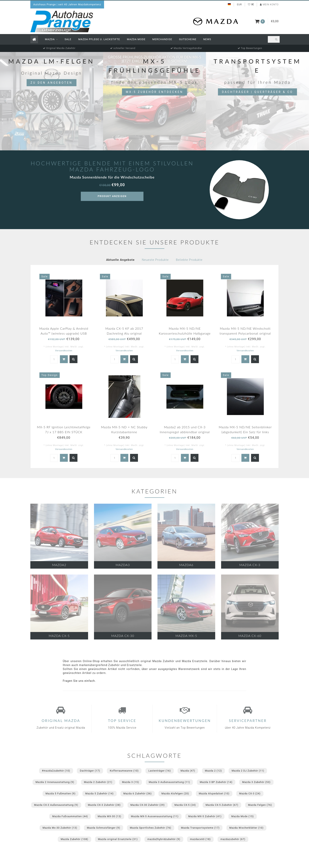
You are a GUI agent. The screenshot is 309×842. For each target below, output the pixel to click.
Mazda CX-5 (185, 804)
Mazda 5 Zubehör (99, 793)
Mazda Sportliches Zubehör (150, 827)
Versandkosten (64, 350)
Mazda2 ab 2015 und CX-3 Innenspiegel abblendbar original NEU (185, 432)
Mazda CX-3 (250, 793)
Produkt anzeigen (112, 196)
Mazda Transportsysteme (200, 827)
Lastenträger (159, 770)
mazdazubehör (233, 839)
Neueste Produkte (155, 260)
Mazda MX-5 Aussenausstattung (155, 816)
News (207, 39)
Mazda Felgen (260, 804)
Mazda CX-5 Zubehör (222, 804)
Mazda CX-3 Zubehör (104, 804)
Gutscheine (187, 39)
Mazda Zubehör (74, 839)
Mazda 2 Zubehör (98, 782)
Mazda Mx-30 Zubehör (60, 827)
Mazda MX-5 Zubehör (205, 816)
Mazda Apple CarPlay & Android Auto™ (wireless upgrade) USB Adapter (63, 333)
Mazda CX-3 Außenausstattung (56, 804)
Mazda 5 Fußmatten (60, 793)
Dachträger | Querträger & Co (257, 91)
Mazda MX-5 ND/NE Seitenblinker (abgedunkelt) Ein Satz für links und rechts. (245, 432)
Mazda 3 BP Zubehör (216, 782)
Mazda (50, 39)
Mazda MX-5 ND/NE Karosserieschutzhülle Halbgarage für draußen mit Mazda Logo (185, 333)
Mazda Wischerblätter (246, 827)
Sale (68, 39)
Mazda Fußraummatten (70, 816)
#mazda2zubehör (56, 770)
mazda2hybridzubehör (163, 839)
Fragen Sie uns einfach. (79, 680)
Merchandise (162, 39)
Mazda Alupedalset (214, 793)
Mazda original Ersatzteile (118, 839)
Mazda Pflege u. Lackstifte (99, 39)
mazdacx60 (200, 839)
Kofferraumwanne (124, 770)
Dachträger (90, 770)
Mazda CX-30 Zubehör (147, 804)
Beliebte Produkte (189, 260)
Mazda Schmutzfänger (103, 827)
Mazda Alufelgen (175, 793)
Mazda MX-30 (109, 816)
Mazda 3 (130, 782)
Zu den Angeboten (52, 82)
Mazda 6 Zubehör (137, 793)
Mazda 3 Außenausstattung (169, 782)
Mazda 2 (213, 770)
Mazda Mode (136, 39)
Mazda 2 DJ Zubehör (248, 770)
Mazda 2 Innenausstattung (54, 782)
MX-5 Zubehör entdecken (154, 91)
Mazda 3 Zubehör (256, 782)
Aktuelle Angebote (120, 260)
